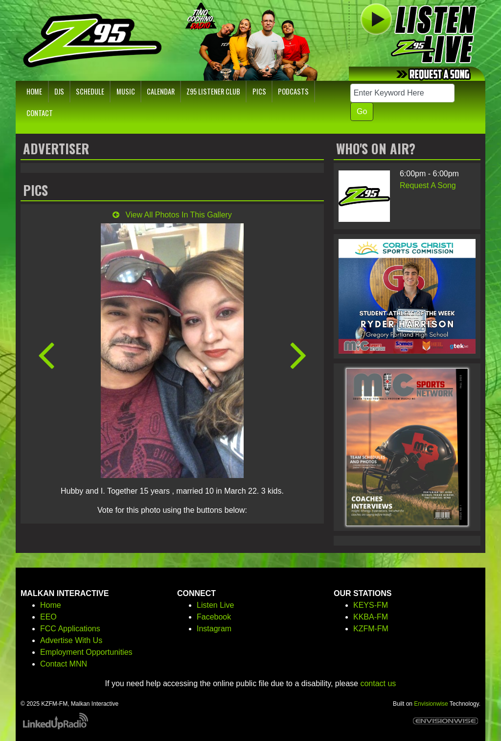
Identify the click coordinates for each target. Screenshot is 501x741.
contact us (378, 683)
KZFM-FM (370, 628)
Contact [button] (39, 113)
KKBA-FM (370, 617)
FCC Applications (70, 628)
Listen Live (215, 605)
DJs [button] (59, 91)
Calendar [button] (161, 91)
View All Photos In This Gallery (172, 215)
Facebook (214, 617)
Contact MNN (63, 664)
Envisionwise (431, 703)
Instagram (214, 628)
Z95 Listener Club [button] (213, 91)
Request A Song (428, 185)
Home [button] (34, 91)
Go (362, 111)
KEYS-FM (370, 605)
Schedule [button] (90, 91)
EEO (48, 617)
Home (50, 605)
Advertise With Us (71, 640)
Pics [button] (259, 91)
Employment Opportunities (86, 652)
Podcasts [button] (293, 91)
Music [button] (125, 91)
